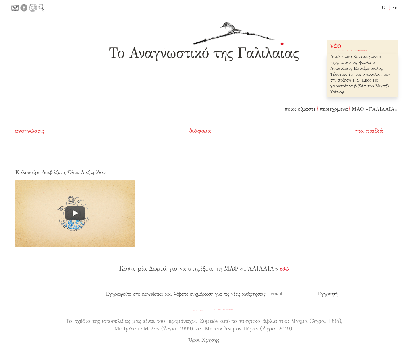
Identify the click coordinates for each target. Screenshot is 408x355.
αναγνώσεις (29, 130)
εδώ (284, 269)
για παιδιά (369, 130)
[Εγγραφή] (327, 294)
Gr (384, 7)
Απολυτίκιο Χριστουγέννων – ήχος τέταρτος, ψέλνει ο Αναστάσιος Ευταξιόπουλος (357, 62)
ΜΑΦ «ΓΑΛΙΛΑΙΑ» (375, 109)
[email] (292, 294)
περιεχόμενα (334, 109)
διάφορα (200, 130)
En (394, 7)
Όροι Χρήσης (204, 340)
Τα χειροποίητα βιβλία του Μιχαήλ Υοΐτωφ (359, 86)
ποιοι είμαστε (300, 109)
